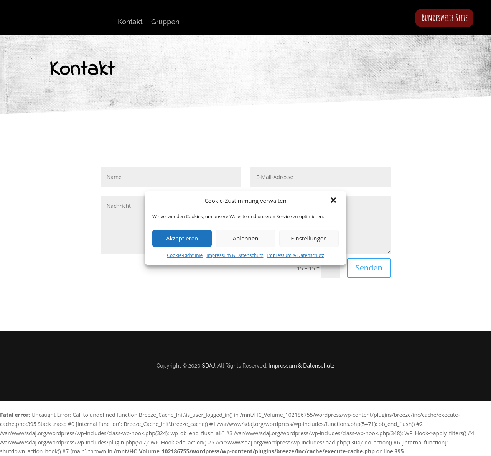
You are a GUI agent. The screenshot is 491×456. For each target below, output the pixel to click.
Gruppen (165, 22)
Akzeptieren (182, 238)
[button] (334, 201)
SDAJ (208, 366)
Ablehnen (246, 238)
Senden (369, 267)
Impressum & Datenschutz (234, 255)
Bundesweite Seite (445, 17)
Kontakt (130, 22)
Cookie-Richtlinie (185, 255)
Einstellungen (309, 238)
